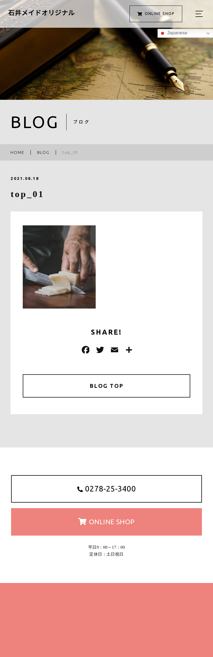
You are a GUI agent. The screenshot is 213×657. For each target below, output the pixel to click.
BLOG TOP (107, 386)
